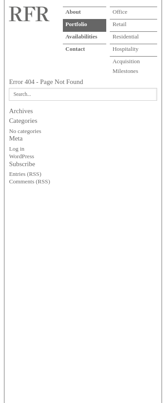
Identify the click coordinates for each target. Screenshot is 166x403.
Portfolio (76, 24)
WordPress (21, 156)
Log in (16, 148)
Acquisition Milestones (126, 63)
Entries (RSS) (25, 174)
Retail (119, 24)
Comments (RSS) (29, 181)
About (73, 11)
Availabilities (81, 36)
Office (119, 11)
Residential (125, 36)
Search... (22, 94)
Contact (75, 49)
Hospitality (125, 49)
